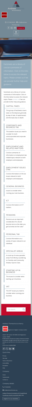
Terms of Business (7, 360)
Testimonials (6, 377)
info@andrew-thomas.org (10, 390)
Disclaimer (5, 365)
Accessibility (6, 363)
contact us (19, 77)
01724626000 (6, 387)
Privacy (4, 356)
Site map (5, 358)
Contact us (5, 379)
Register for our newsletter (10, 398)
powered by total (9, 345)
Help (4, 368)
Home (4, 375)
